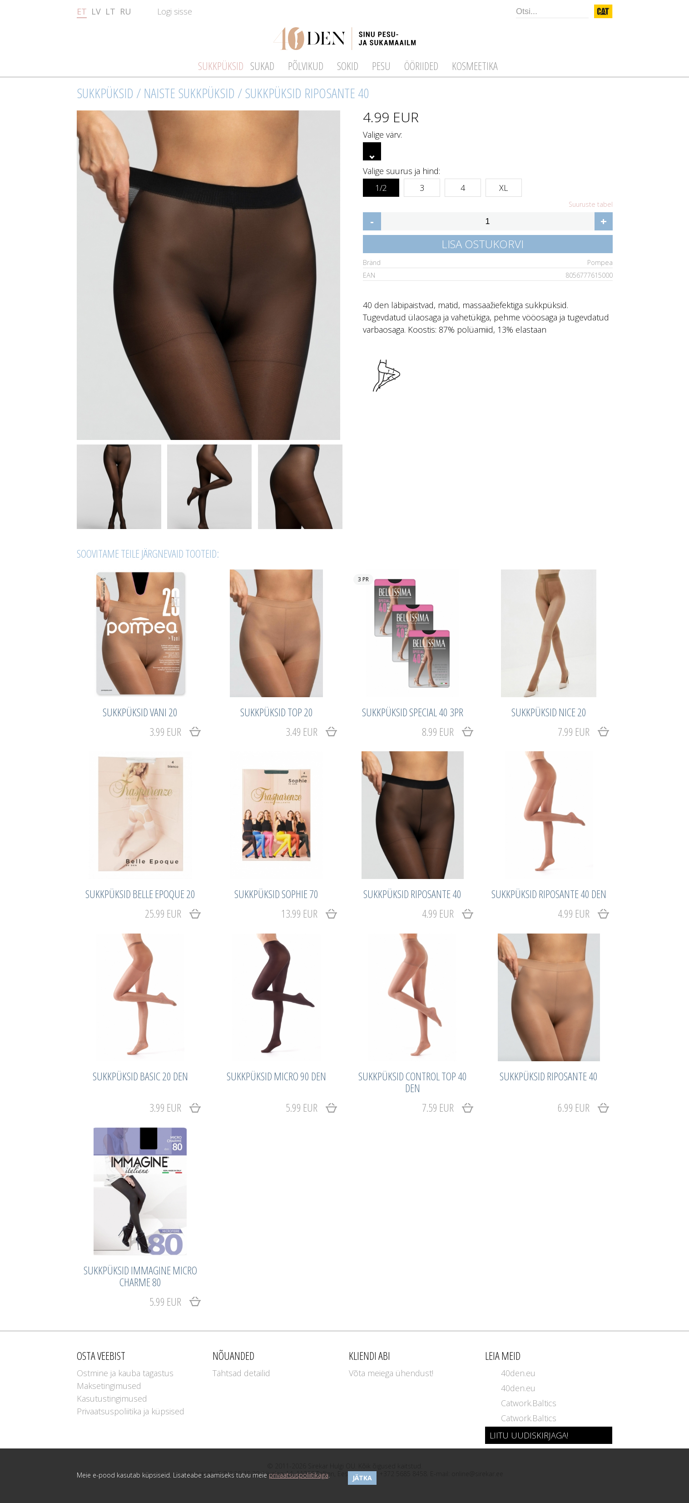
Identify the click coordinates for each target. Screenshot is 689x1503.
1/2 (381, 186)
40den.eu (518, 1373)
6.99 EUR (574, 1107)
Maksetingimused (109, 1385)
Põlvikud (305, 65)
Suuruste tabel (591, 204)
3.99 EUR (165, 731)
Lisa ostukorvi (482, 243)
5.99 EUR (301, 1107)
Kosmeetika (475, 65)
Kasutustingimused (112, 1398)
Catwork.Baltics (528, 1403)
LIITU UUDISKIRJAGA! (529, 1435)
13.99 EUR (299, 913)
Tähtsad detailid (241, 1373)
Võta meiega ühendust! (391, 1373)
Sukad (262, 65)
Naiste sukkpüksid (189, 93)
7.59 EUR (438, 1107)
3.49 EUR (301, 731)
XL (503, 186)
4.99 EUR (438, 913)
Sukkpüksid (105, 93)
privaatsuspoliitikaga (298, 1475)
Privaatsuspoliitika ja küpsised (130, 1411)
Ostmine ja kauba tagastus (125, 1373)
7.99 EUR (574, 731)
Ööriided (421, 65)
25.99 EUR (163, 913)
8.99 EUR (438, 731)
